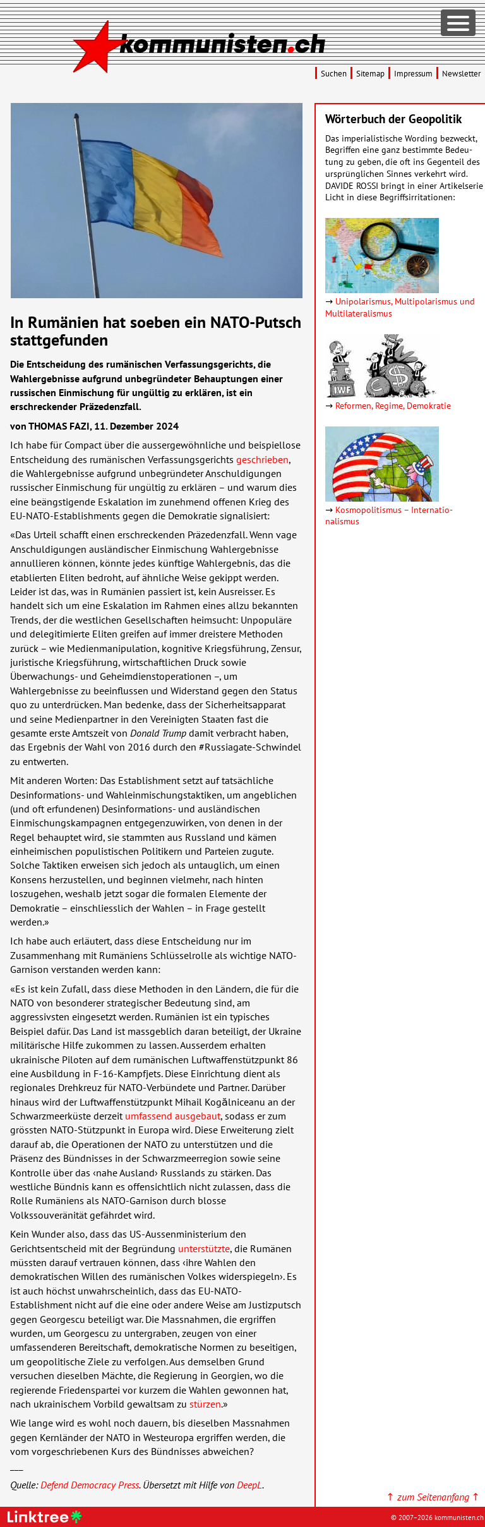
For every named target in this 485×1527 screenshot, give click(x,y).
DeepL (249, 1484)
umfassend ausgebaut (172, 1115)
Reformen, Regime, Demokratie (393, 405)
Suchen (334, 73)
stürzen (205, 1403)
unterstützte (204, 1248)
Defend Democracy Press (89, 1484)
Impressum (413, 73)
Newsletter (461, 73)
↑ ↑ (433, 1496)
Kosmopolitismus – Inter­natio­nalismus (389, 516)
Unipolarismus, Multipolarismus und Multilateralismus (400, 307)
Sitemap (370, 73)
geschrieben (262, 459)
